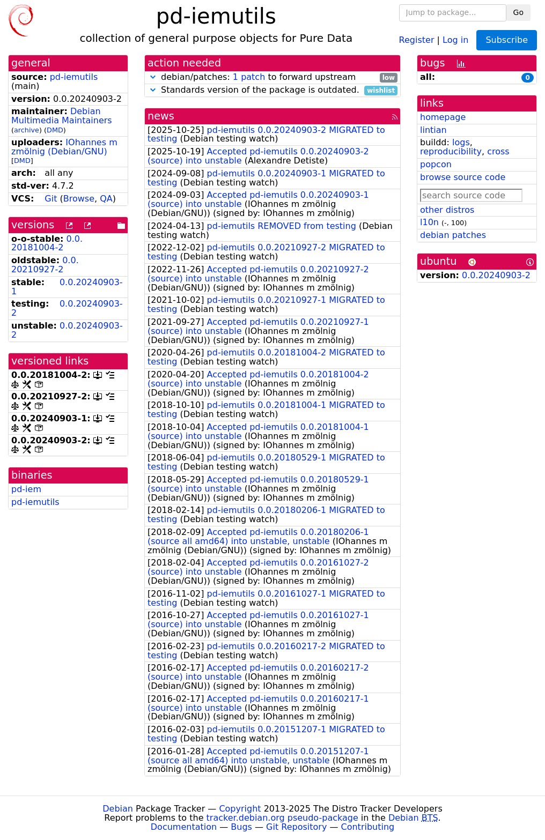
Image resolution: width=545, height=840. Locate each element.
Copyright (240, 809)
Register (416, 39)
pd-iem (26, 489)
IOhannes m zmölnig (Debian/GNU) (64, 147)
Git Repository (296, 827)
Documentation (184, 827)
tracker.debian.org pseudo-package (282, 818)
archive (26, 130)
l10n (429, 222)
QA (106, 199)
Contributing (368, 827)
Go (518, 12)
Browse (78, 199)
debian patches (453, 235)
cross (498, 151)
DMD (55, 130)
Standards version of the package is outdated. (272, 90)
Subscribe (506, 40)
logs (461, 142)
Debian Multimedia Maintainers (61, 115)
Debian (117, 809)
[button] (153, 77)
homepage (443, 117)
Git (51, 199)
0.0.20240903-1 (67, 286)
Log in (455, 39)
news (161, 116)
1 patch (249, 77)
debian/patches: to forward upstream (272, 77)
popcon (436, 164)
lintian (433, 130)
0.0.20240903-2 (67, 308)
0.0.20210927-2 (45, 264)
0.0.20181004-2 (47, 243)
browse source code (462, 177)
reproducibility (451, 151)
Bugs (241, 827)
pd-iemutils (74, 77)
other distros (447, 210)
